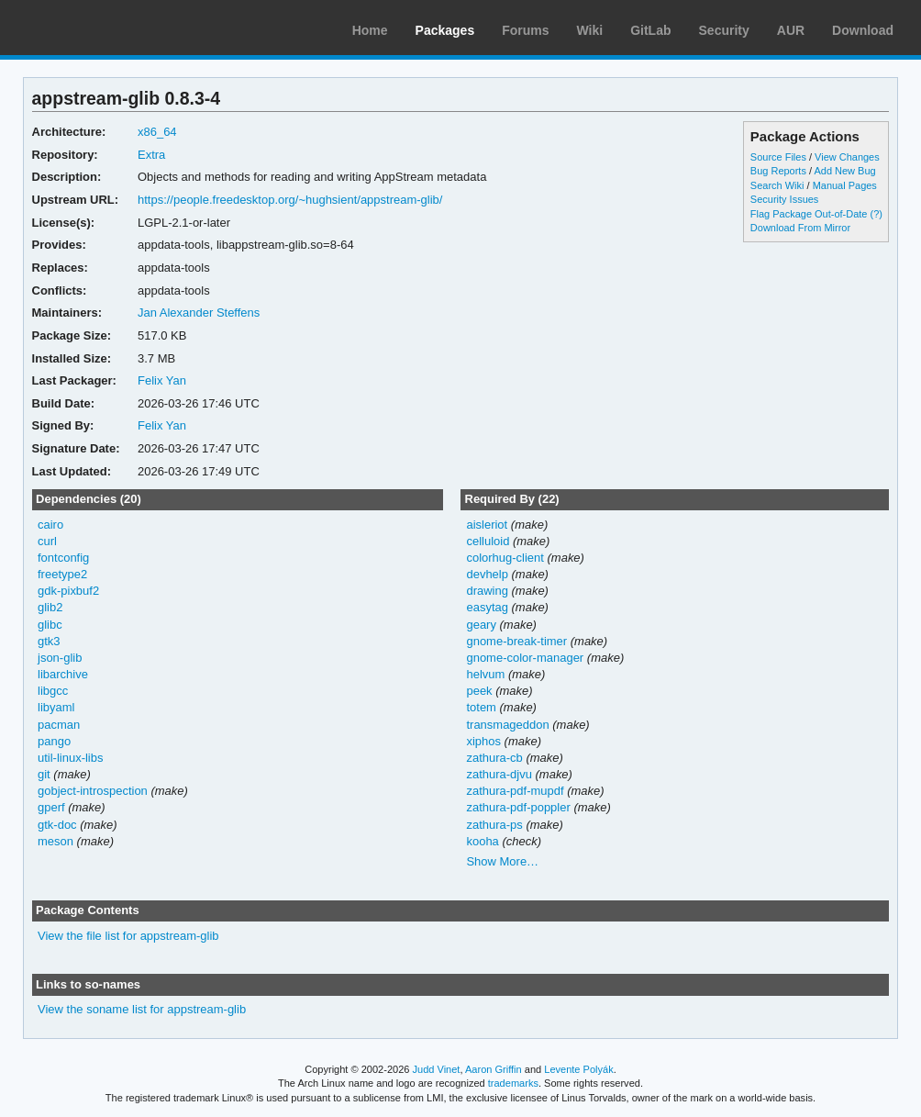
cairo (50, 524)
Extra (151, 155)
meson (55, 841)
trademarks (513, 1083)
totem (480, 707)
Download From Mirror (800, 227)
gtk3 (49, 641)
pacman (59, 725)
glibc (50, 624)
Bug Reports (778, 170)
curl (47, 541)
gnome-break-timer (516, 641)
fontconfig (63, 557)
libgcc (53, 691)
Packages (445, 30)
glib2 (50, 607)
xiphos (483, 741)
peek (479, 691)
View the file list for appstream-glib (128, 936)
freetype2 (62, 574)
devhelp (486, 574)
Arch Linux (101, 27)
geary (480, 624)
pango (54, 741)
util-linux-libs (70, 758)
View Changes (847, 156)
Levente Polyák (578, 1069)
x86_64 (157, 132)
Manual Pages (845, 185)
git (44, 774)
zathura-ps (494, 825)
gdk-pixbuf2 (68, 591)
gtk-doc (57, 825)
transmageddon (507, 725)
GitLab (650, 30)
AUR (790, 30)
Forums (525, 30)
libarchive (63, 674)
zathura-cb (494, 758)
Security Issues (784, 199)
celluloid (487, 541)
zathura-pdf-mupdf (514, 791)
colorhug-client (504, 557)
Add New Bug (844, 170)
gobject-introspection (93, 791)
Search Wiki (777, 185)
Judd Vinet (436, 1069)
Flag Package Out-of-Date (809, 213)
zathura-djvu (498, 774)
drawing (486, 591)
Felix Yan (162, 380)
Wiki (590, 30)
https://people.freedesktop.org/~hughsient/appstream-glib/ (290, 200)
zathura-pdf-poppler (518, 807)
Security (724, 30)
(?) (876, 213)
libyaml (56, 707)
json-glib (60, 658)
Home (370, 30)
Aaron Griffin (493, 1069)
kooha (482, 841)
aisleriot (486, 524)
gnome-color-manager (524, 658)
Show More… (502, 861)
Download (862, 30)
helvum (485, 674)
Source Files (778, 156)
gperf (51, 807)
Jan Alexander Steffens (199, 312)
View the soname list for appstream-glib (142, 1009)
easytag (486, 607)
